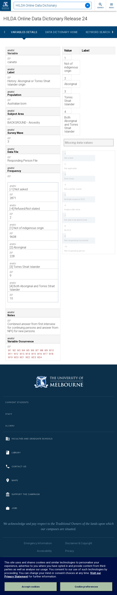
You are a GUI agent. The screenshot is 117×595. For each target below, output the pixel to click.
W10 (51, 350)
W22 (27, 357)
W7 (37, 350)
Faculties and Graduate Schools (28, 439)
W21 (21, 357)
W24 (39, 357)
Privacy (69, 550)
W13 (21, 354)
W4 (23, 350)
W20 (15, 357)
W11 (10, 354)
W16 (39, 354)
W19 (10, 357)
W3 (18, 350)
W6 (32, 350)
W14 (27, 354)
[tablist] (52, 5)
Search (100, 6)
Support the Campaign (22, 494)
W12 (15, 354)
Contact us (15, 466)
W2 (14, 350)
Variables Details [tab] (24, 32)
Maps (11, 480)
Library (13, 452)
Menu (111, 6)
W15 (33, 354)
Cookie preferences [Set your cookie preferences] (86, 586)
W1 (9, 350)
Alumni (10, 426)
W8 (41, 350)
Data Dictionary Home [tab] (61, 32)
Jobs (11, 508)
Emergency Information (38, 543)
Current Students (17, 402)
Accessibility (44, 550)
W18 (50, 354)
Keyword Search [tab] (98, 32)
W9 (46, 350)
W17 (45, 354)
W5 (28, 350)
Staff (8, 414)
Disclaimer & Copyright (78, 543)
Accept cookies (31, 586)
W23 (33, 357)
